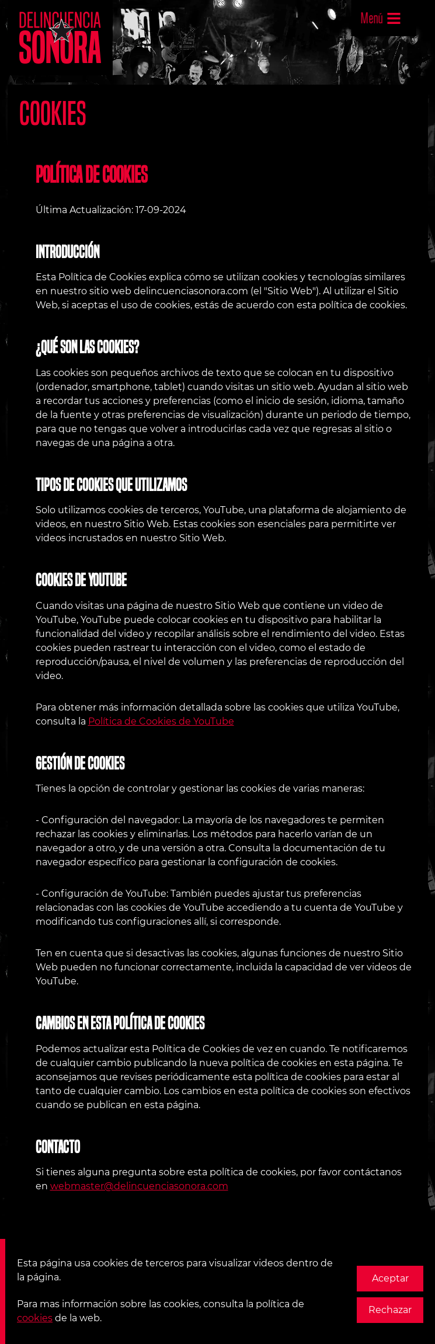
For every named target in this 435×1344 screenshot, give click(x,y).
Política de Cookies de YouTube (161, 721)
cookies (35, 1318)
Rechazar (390, 1309)
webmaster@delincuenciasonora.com (139, 1186)
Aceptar (390, 1278)
